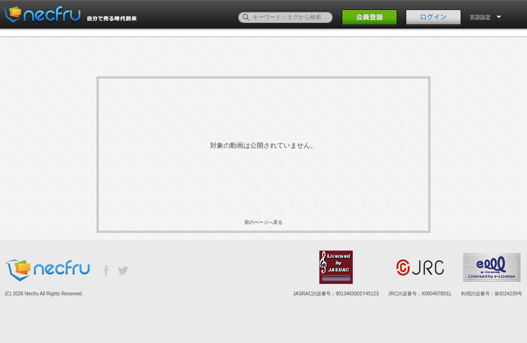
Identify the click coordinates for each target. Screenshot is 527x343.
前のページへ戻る (263, 222)
